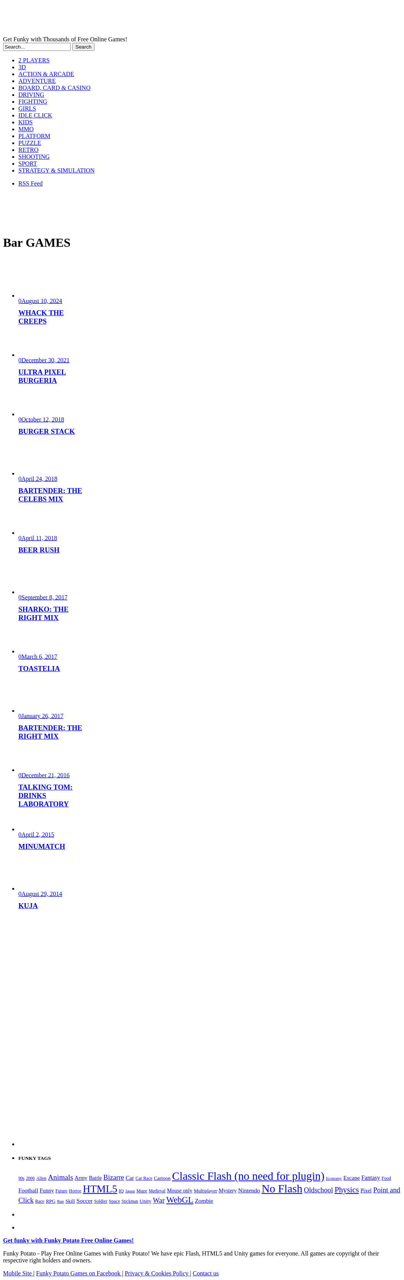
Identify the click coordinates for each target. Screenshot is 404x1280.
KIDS (25, 122)
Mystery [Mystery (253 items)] (227, 1190)
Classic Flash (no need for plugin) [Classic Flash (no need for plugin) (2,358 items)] (248, 1176)
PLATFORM (34, 136)
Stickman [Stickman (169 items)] (130, 1201)
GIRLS (27, 108)
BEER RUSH (39, 550)
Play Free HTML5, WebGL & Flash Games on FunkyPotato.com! (133, 19)
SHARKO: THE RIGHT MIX (43, 613)
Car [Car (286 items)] (130, 1178)
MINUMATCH (41, 846)
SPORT (27, 163)
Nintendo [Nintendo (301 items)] (249, 1190)
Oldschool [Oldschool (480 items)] (318, 1190)
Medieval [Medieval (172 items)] (157, 1191)
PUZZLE (29, 143)
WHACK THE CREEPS (41, 317)
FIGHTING (32, 101)
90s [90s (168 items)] (21, 1178)
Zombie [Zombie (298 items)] (204, 1200)
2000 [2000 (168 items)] (30, 1178)
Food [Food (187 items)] (386, 1178)
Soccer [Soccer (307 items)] (85, 1200)
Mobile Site (18, 1273)
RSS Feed (30, 183)
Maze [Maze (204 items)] (141, 1191)
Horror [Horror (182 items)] (75, 1191)
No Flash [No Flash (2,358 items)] (282, 1188)
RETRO (28, 150)
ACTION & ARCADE (46, 74)
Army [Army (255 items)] (81, 1178)
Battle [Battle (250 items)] (95, 1178)
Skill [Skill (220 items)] (70, 1201)
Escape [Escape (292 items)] (351, 1177)
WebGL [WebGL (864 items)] (179, 1200)
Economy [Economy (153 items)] (334, 1178)
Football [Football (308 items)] (28, 1190)
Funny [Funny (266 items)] (47, 1190)
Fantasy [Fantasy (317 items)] (371, 1177)
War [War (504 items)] (159, 1200)
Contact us (206, 1273)
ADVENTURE (37, 81)
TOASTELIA (39, 668)
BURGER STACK (46, 431)
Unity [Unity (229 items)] (146, 1201)
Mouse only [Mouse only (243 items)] (179, 1191)
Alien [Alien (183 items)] (41, 1178)
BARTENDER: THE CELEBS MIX (50, 495)
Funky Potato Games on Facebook (79, 1273)
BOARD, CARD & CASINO (54, 88)
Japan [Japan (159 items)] (130, 1191)
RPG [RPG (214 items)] (50, 1201)
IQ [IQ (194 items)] (121, 1191)
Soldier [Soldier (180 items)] (100, 1201)
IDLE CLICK (35, 115)
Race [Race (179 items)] (39, 1201)
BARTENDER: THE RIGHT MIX (50, 732)
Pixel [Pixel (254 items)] (365, 1190)
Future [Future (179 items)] (61, 1191)
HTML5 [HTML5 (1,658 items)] (100, 1189)
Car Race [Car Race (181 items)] (143, 1178)
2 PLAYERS (34, 60)
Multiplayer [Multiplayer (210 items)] (205, 1191)
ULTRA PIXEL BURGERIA (42, 376)
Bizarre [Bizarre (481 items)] (113, 1177)
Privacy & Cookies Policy (157, 1273)
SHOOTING (34, 156)
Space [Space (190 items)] (114, 1201)
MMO (26, 129)
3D (22, 67)
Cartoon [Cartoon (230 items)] (162, 1178)
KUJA (28, 906)
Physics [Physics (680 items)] (346, 1189)
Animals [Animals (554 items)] (60, 1177)
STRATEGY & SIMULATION (56, 170)
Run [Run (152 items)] (60, 1201)
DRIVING (31, 94)
